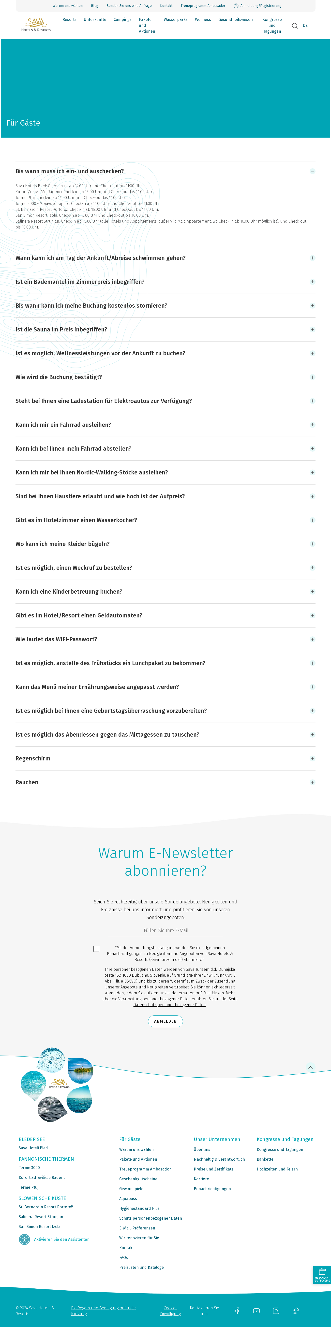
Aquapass (128, 1198)
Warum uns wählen (68, 6)
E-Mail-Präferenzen (137, 1228)
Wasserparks (176, 19)
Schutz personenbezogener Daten (150, 1218)
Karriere (201, 1179)
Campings (123, 19)
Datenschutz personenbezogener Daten (170, 1004)
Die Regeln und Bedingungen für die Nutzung (103, 1311)
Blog (94, 6)
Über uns (202, 1149)
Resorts (69, 19)
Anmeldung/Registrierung (258, 5)
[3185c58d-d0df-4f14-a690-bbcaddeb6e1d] (165, 931)
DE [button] (305, 25)
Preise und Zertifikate (214, 1169)
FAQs (123, 1257)
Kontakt (166, 6)
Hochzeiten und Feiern (277, 1169)
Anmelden (165, 1021)
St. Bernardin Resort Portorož (46, 1207)
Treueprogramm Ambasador (203, 6)
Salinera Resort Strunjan (41, 1216)
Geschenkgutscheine (138, 1179)
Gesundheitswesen (235, 19)
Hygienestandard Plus (139, 1208)
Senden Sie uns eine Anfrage (129, 6)
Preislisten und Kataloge (141, 1267)
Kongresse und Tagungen (272, 25)
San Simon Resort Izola (39, 1226)
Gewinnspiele (131, 1188)
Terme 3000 (29, 1167)
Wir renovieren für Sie (139, 1238)
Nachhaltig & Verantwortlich (219, 1159)
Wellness (203, 19)
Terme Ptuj (28, 1187)
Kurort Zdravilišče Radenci (42, 1177)
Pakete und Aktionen (147, 25)
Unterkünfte (95, 19)
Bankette (265, 1159)
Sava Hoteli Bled (33, 1148)
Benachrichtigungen (212, 1188)
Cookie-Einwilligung (170, 1311)
